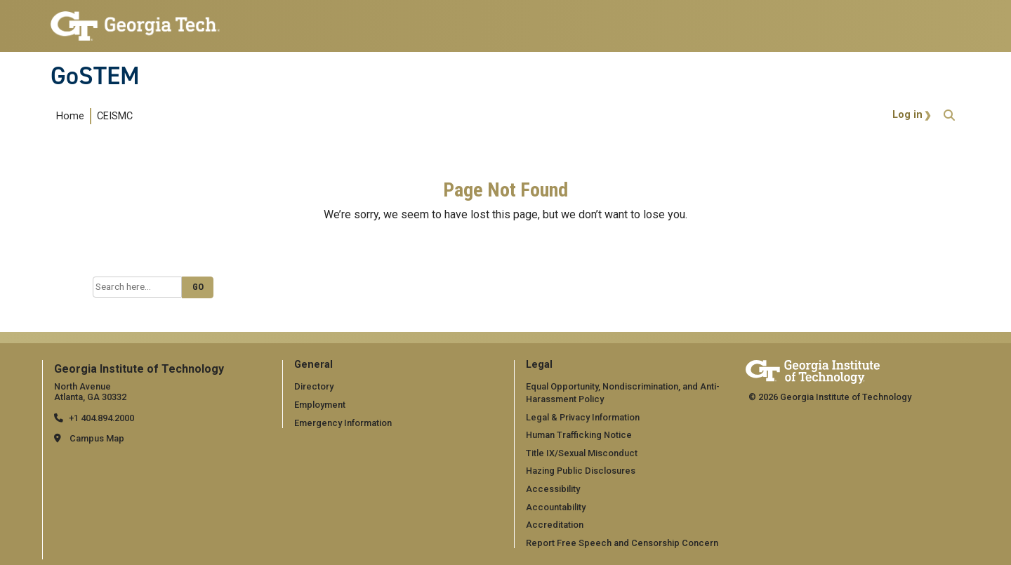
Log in (907, 115)
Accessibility (553, 489)
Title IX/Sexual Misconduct (581, 453)
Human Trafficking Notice (579, 435)
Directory (313, 386)
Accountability (556, 507)
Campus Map (97, 438)
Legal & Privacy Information (583, 417)
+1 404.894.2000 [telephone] (101, 418)
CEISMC (115, 116)
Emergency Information (343, 423)
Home (70, 116)
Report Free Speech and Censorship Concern (622, 543)
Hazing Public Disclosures (580, 470)
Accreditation (554, 524)
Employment (319, 404)
